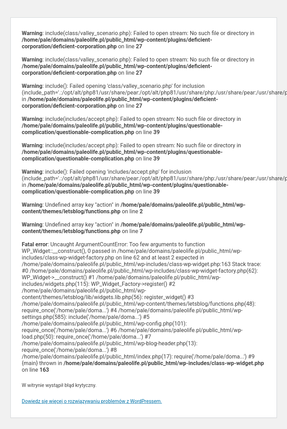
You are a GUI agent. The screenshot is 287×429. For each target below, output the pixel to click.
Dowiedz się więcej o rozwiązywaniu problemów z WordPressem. (92, 401)
